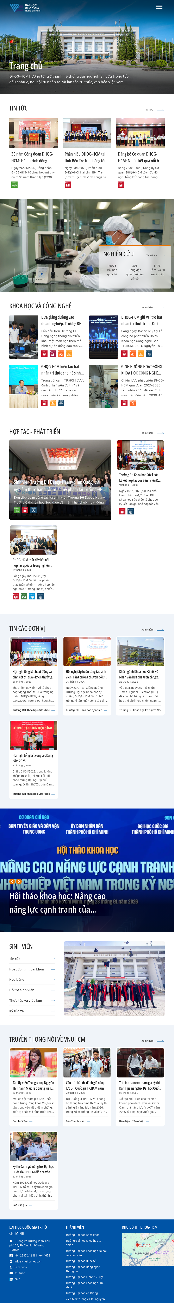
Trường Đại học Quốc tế (81, 1261)
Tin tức (32, 959)
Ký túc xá (32, 1011)
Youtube (19, 1273)
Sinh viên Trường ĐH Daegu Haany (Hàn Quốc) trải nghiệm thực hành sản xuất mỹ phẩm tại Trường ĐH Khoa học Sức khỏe (58, 489)
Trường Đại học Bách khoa (83, 1235)
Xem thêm (156, 255)
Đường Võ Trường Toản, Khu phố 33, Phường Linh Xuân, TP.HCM (29, 1245)
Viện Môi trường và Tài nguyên (85, 1299)
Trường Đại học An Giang (82, 1293)
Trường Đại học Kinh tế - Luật (84, 1277)
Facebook (20, 1267)
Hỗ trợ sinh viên (32, 990)
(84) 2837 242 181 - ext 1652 (32, 1255)
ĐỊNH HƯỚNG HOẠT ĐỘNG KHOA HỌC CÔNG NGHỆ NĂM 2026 (141, 373)
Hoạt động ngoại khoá (32, 969)
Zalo (17, 1279)
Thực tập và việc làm (32, 1000)
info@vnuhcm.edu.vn (28, 1261)
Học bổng (32, 979)
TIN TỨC (154, 109)
